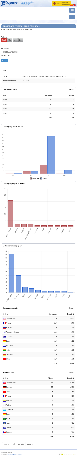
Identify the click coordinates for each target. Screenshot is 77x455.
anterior (6, 444)
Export (71, 89)
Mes (15, 40)
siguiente (30, 444)
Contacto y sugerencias (14, 454)
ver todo (21, 444)
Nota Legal (4, 454)
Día (20, 40)
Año (9, 40)
